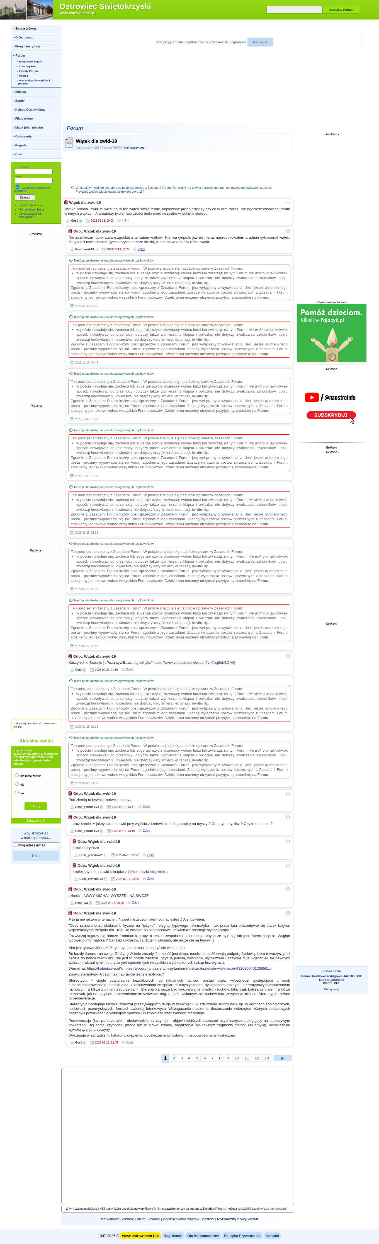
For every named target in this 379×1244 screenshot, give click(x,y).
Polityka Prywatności (242, 1236)
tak (19, 793)
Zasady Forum (133, 1219)
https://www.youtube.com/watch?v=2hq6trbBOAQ (194, 662)
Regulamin (173, 1236)
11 (247, 1058)
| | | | (178, 1219)
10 (237, 1058)
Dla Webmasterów (203, 1236)
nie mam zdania (28, 775)
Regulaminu (237, 42)
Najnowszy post (134, 147)
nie (19, 784)
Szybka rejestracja (30, 205)
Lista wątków (108, 1219)
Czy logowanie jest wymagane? (30, 215)
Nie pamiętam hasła (31, 209)
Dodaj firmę (331, 989)
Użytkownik (21, 167)
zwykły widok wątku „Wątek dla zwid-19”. (117, 191)
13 (266, 1058)
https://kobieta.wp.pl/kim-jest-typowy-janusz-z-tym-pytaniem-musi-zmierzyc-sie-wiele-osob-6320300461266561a (179, 968)
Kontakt (272, 1236)
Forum (75, 128)
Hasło (18, 176)
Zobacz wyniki (36, 820)
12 (256, 1058)
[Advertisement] (36, 319)
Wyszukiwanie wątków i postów (188, 1219)
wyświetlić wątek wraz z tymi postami (262, 1208)
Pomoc (154, 1219)
